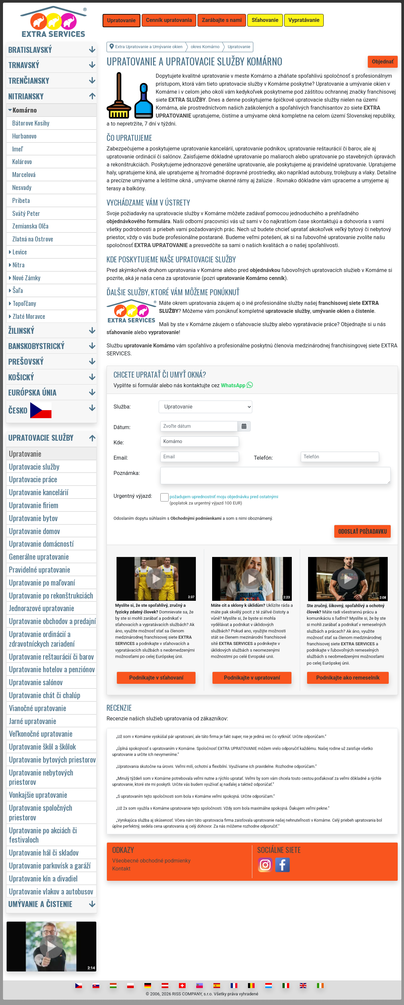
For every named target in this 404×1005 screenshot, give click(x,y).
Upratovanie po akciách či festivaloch (43, 834)
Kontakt (121, 869)
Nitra (17, 264)
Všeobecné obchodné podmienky (151, 861)
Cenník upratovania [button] (169, 20)
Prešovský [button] (25, 361)
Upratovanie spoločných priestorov (40, 812)
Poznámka (126, 473)
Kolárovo (22, 161)
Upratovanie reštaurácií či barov (51, 656)
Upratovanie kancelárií (38, 491)
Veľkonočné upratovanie (40, 733)
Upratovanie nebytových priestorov (41, 777)
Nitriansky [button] (25, 95)
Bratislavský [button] (30, 49)
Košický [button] (21, 376)
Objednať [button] (382, 61)
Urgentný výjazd (132, 496)
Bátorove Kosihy (30, 123)
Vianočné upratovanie (37, 707)
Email (120, 458)
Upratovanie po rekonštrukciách (51, 595)
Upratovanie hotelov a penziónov (52, 668)
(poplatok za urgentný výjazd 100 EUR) (206, 503)
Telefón (263, 458)
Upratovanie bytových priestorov (52, 759)
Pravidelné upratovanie (39, 569)
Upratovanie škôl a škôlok (42, 746)
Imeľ (17, 148)
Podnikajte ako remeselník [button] (348, 678)
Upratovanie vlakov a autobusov (51, 890)
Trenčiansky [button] (28, 80)
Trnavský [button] (23, 64)
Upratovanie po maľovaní (42, 582)
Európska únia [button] (32, 392)
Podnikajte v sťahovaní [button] (156, 678)
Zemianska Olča (30, 225)
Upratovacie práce (33, 478)
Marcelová (24, 174)
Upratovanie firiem (33, 504)
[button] (52, 439)
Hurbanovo (24, 135)
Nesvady (22, 187)
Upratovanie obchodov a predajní (52, 620)
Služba (121, 407)
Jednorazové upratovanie (41, 607)
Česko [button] (29, 410)
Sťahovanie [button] (265, 20)
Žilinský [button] (21, 330)
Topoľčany (22, 303)
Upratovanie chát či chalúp (44, 694)
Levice (18, 251)
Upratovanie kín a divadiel (43, 877)
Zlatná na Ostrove (32, 238)
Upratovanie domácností (41, 543)
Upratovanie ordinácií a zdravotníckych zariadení (42, 638)
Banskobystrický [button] (36, 345)
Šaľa (16, 290)
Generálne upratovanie (39, 556)
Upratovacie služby (34, 466)
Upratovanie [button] (121, 20)
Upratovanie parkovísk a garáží (50, 865)
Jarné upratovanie (32, 720)
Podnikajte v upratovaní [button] (252, 678)
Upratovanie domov (34, 530)
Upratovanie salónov (36, 681)
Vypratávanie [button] (304, 20)
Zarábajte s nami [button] (222, 20)
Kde (118, 442)
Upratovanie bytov (33, 517)
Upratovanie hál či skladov (44, 852)
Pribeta (21, 200)
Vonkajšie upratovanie (38, 794)
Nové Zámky (24, 277)
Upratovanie (25, 453)
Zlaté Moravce (27, 316)
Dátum (121, 427)
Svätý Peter (26, 213)
